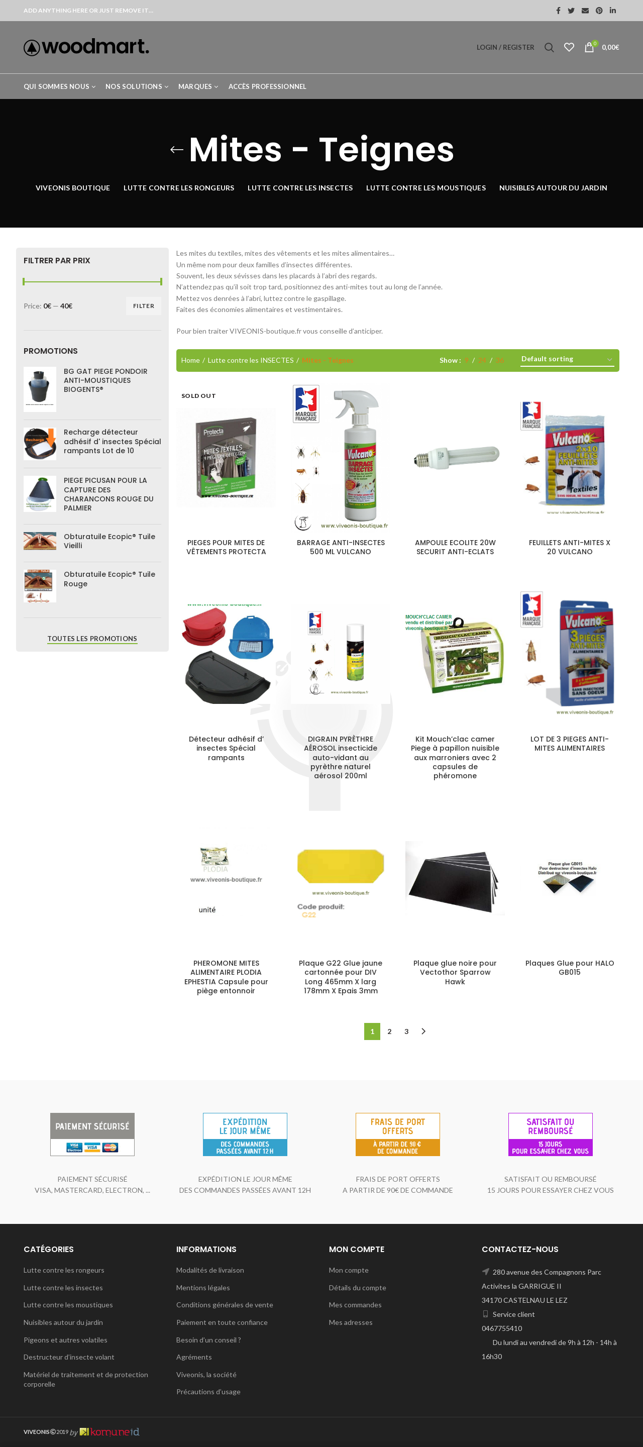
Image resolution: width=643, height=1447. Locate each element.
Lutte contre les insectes (63, 1287)
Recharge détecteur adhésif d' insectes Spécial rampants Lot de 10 (112, 441)
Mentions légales (203, 1287)
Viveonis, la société (206, 1374)
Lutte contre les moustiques (68, 1304)
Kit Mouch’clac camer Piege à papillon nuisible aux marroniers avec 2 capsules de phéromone (455, 757)
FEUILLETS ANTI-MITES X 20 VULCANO (569, 547)
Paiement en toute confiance (222, 1322)
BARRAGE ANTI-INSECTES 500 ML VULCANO (341, 547)
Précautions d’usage (208, 1391)
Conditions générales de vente (224, 1304)
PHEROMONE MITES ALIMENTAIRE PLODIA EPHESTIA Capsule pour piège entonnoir (226, 977)
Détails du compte (357, 1287)
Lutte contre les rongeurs (64, 1270)
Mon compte (349, 1270)
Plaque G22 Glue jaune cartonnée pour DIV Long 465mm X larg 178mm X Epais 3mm (340, 977)
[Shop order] (567, 360)
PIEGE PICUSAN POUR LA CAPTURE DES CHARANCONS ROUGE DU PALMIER (109, 494)
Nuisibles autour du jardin (63, 1322)
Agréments (194, 1357)
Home (190, 360)
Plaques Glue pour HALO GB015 (569, 968)
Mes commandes (355, 1304)
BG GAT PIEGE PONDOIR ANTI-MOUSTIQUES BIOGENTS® (106, 380)
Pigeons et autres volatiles (66, 1339)
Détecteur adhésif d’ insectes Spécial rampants (226, 748)
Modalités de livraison (210, 1270)
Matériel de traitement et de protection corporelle (86, 1379)
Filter (143, 305)
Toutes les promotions (92, 639)
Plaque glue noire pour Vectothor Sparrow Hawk (455, 972)
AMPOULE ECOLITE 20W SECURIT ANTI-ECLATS (455, 547)
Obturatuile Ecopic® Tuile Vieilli (109, 541)
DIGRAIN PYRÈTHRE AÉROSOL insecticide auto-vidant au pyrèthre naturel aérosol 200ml (340, 757)
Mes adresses (351, 1322)
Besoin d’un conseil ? (208, 1339)
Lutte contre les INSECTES (251, 360)
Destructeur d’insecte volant (69, 1357)
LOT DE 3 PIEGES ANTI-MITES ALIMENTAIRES (569, 744)
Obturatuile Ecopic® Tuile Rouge (109, 579)
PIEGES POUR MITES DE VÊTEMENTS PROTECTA (226, 547)
